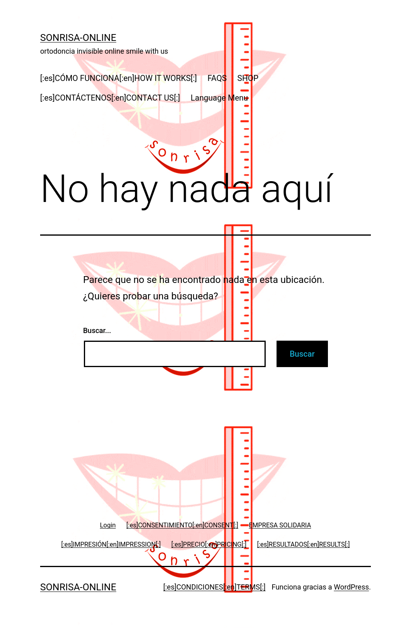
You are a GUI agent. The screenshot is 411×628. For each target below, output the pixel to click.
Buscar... (97, 330)
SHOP (247, 78)
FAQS (217, 78)
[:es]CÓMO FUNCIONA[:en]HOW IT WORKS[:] (118, 78)
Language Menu (219, 98)
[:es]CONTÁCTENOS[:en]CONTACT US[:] (110, 98)
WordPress (351, 587)
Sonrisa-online (78, 37)
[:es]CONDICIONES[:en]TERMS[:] (214, 587)
